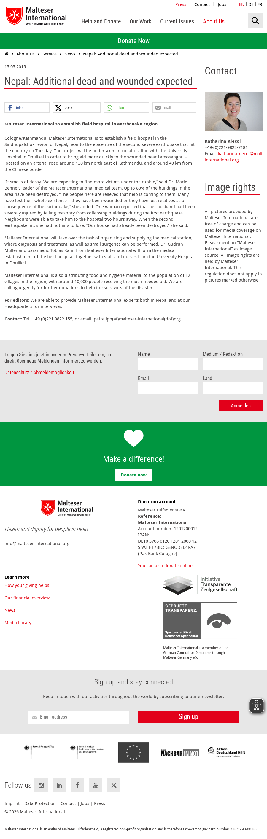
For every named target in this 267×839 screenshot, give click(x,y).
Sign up (188, 717)
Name (144, 354)
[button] (27, 108)
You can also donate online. (166, 565)
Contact (202, 4)
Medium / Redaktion (223, 354)
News (9, 610)
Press (180, 4)
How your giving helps (26, 585)
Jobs (222, 4)
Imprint (12, 803)
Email (143, 378)
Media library (17, 622)
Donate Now (134, 41)
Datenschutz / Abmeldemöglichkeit (39, 372)
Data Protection (40, 803)
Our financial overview (27, 597)
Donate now (134, 475)
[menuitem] (101, 21)
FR (260, 4)
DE (251, 4)
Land (207, 378)
